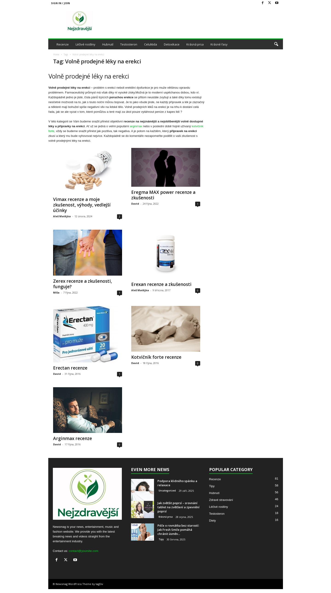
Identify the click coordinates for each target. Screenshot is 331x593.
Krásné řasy (219, 44)
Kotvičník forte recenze (156, 357)
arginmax (136, 126)
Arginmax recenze (72, 438)
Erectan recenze (70, 368)
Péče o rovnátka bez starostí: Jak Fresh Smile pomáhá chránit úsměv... (178, 529)
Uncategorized (167, 490)
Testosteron (128, 44)
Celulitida (150, 44)
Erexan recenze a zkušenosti (161, 284)
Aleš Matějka (62, 216)
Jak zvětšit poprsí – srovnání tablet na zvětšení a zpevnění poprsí (178, 507)
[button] (276, 44)
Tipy (161, 539)
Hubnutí (107, 44)
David (135, 203)
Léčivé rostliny (85, 44)
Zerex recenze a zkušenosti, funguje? (82, 284)
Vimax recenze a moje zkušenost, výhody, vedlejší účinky (82, 204)
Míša (56, 292)
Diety (212, 520)
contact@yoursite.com (83, 551)
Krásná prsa (195, 44)
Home (56, 54)
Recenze (63, 44)
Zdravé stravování (221, 500)
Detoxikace (172, 44)
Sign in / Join (60, 3)
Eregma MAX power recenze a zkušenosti (163, 195)
